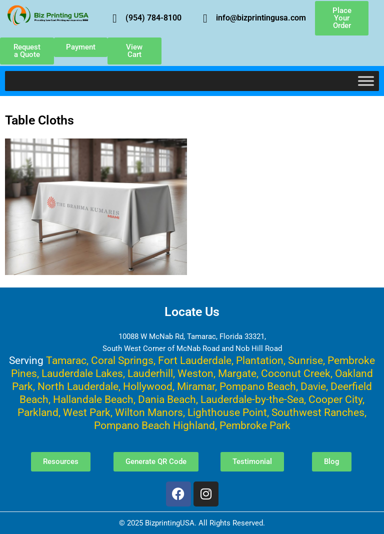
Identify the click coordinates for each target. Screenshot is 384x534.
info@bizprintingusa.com (261, 17)
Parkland (38, 412)
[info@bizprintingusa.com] (205, 18)
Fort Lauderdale (195, 360)
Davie (313, 386)
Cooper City (335, 399)
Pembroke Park (255, 425)
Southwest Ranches (318, 412)
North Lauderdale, (79, 386)
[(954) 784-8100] (114, 18)
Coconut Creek (295, 373)
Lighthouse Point (227, 412)
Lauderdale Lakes (82, 373)
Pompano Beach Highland (154, 425)
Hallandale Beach (93, 399)
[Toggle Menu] (366, 81)
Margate (237, 373)
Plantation (260, 360)
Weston (196, 373)
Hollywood (147, 386)
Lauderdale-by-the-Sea (252, 399)
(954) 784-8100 (154, 17)
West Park (86, 412)
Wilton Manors (149, 412)
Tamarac (66, 360)
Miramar (196, 386)
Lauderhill (150, 373)
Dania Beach (167, 399)
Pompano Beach (258, 386)
